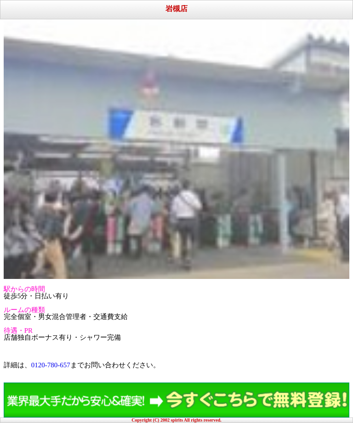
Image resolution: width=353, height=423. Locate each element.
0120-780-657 (50, 365)
